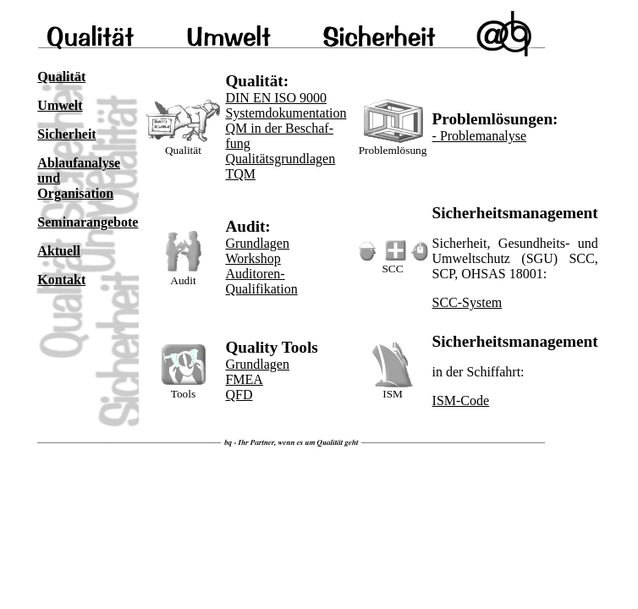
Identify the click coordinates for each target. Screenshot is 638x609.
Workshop (252, 258)
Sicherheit (66, 134)
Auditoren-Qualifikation (261, 281)
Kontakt (61, 279)
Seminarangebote (87, 222)
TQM (240, 174)
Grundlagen (257, 243)
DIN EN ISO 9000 (276, 98)
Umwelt (59, 105)
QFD (238, 394)
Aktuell (58, 251)
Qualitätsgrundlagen (280, 158)
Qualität (61, 76)
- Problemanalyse (479, 136)
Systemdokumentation (285, 113)
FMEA (243, 379)
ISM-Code (461, 400)
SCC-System (467, 302)
